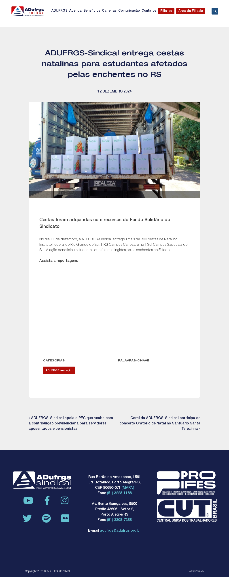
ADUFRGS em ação (59, 370)
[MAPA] (128, 488)
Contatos (149, 11)
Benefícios (91, 11)
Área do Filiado (190, 11)
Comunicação (129, 11)
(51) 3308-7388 (119, 520)
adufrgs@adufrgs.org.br (120, 531)
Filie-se (166, 11)
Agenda (75, 11)
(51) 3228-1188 (119, 493)
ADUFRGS (59, 11)
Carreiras (109, 11)
